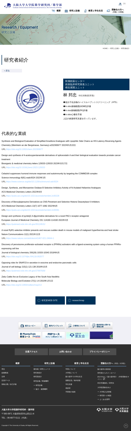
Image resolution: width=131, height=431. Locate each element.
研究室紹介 (38, 377)
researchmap (78, 300)
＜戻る (7, 71)
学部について (70, 369)
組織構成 (5, 373)
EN (124, 3)
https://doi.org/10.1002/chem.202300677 (24, 149)
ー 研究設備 (38, 385)
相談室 (68, 388)
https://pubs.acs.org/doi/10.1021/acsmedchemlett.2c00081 (32, 210)
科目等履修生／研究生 (105, 383)
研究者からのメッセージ (106, 373)
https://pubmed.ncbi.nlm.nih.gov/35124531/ (25, 224)
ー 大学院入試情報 (104, 392)
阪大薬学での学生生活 (74, 377)
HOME (105, 48)
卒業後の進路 (70, 392)
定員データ (6, 380)
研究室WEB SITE (49, 300)
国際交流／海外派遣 (73, 380)
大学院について (71, 373)
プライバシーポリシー (99, 352)
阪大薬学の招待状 (104, 369)
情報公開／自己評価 (9, 384)
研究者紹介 (38, 373)
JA (120, 3)
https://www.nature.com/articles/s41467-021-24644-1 (30, 238)
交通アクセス (31, 352)
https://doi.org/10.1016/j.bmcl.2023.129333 (25, 167)
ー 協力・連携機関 (40, 389)
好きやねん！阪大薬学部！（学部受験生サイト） (113, 378)
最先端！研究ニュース (42, 369)
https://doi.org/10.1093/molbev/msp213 (24, 285)
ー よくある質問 (103, 399)
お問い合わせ (65, 352)
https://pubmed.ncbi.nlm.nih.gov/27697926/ (25, 271)
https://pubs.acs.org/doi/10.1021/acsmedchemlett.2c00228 (32, 196)
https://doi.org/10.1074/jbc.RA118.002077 (25, 256)
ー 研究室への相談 (104, 395)
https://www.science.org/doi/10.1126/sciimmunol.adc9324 (32, 182)
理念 (3, 369)
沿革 (3, 377)
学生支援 (69, 384)
